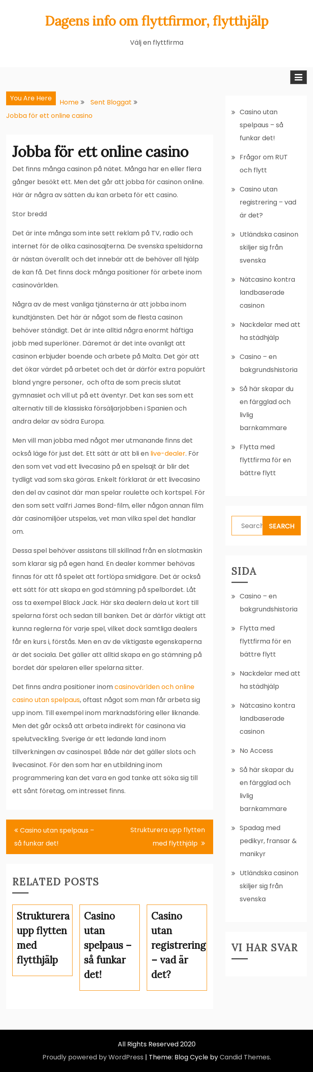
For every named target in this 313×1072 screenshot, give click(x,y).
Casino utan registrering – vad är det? (268, 202)
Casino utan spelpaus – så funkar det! (54, 837)
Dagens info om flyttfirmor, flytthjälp (157, 21)
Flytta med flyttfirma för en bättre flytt (265, 460)
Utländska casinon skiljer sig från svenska (269, 247)
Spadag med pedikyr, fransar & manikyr (268, 841)
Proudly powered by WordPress (92, 1057)
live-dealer (167, 453)
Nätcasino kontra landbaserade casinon (267, 292)
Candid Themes (245, 1057)
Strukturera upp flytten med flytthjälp (167, 836)
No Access (256, 750)
